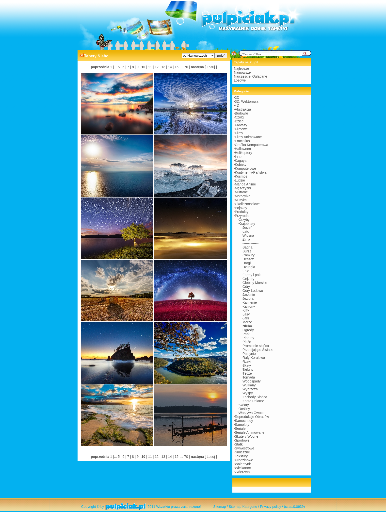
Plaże (246, 342)
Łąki (245, 318)
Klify (245, 310)
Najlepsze (241, 68)
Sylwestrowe (244, 448)
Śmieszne (242, 452)
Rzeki (246, 361)
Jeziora (248, 298)
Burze (247, 251)
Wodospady (251, 381)
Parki (246, 334)
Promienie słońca (255, 346)
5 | (119, 67)
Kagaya (240, 161)
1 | (112, 67)
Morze (247, 322)
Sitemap (219, 507)
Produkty (241, 212)
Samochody (244, 421)
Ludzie (240, 180)
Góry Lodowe (252, 291)
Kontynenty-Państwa (250, 172)
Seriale (240, 428)
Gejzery (248, 279)
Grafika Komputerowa (251, 145)
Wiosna (248, 235)
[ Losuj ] (211, 67)
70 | (186, 67)
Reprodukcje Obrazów (252, 417)
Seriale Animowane (249, 432)
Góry (246, 287)
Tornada (248, 377)
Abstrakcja (243, 109)
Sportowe (242, 440)
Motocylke (242, 196)
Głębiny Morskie (254, 283)
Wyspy (247, 393)
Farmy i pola (251, 275)
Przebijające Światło (257, 350)
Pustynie (249, 354)
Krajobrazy (247, 224)
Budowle (241, 113)
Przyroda (242, 216)
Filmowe (241, 129)
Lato (245, 231)
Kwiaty (244, 405)
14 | (170, 67)
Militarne (241, 192)
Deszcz (248, 259)
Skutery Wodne (246, 436)
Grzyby (244, 220)
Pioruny (248, 338)
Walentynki (243, 464)
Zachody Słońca (254, 397)
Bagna (247, 247)
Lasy (246, 314)
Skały (246, 365)
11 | (150, 67)
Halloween (243, 149)
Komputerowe (245, 168)
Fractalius (242, 141)
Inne (238, 157)
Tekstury (241, 456)
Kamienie (249, 302)
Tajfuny (247, 369)
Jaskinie (248, 295)
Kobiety (240, 164)
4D (237, 105)
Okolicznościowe (247, 204)
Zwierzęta (242, 472)
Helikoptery (243, 153)
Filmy (239, 133)
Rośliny (244, 409)
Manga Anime (245, 184)
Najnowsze (242, 72)
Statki (239, 444)
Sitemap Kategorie (243, 507)
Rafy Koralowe (253, 358)
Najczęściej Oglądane (250, 76)
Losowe (240, 80)
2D (237, 97)
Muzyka (241, 200)
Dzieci (239, 121)
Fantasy (241, 125)
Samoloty (242, 425)
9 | (138, 67)
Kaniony (248, 306)
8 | (133, 67)
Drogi (246, 263)
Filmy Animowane (248, 137)
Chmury (248, 255)
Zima (246, 239)
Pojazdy (241, 208)
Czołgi (239, 117)
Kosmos (241, 176)
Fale (245, 271)
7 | (128, 67)
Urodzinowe (244, 460)
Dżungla (248, 267)
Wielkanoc (243, 468)
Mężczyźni (243, 188)
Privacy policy (270, 507)
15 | (177, 67)
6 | (124, 67)
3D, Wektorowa (246, 101)
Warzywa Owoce (251, 413)
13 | (164, 67)
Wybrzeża (250, 389)
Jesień (247, 228)
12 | (157, 67)
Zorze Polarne (253, 401)
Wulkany (249, 385)
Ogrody (248, 330)
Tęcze (247, 373)
